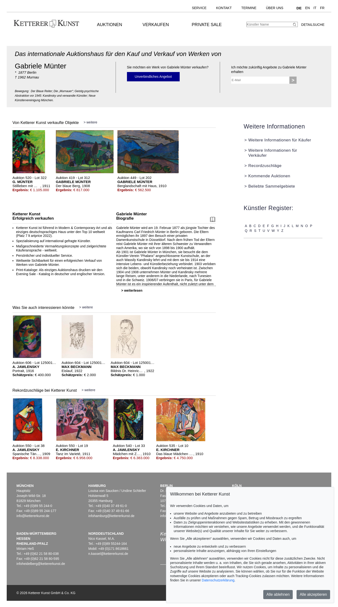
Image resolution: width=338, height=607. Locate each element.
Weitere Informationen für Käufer (279, 140)
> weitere (90, 122)
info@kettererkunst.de (33, 516)
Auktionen (109, 24)
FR (322, 8)
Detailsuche (313, 25)
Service (199, 8)
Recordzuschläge (264, 165)
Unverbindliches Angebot (153, 76)
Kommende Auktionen (269, 176)
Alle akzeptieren (313, 594)
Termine (248, 8)
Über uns (274, 8)
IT (314, 8)
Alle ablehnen (278, 594)
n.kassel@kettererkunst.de (108, 554)
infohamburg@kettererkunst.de (111, 516)
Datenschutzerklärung (218, 580)
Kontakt (224, 8)
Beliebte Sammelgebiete (271, 186)
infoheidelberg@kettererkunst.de (41, 564)
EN (307, 8)
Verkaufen (156, 24)
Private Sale (207, 24)
